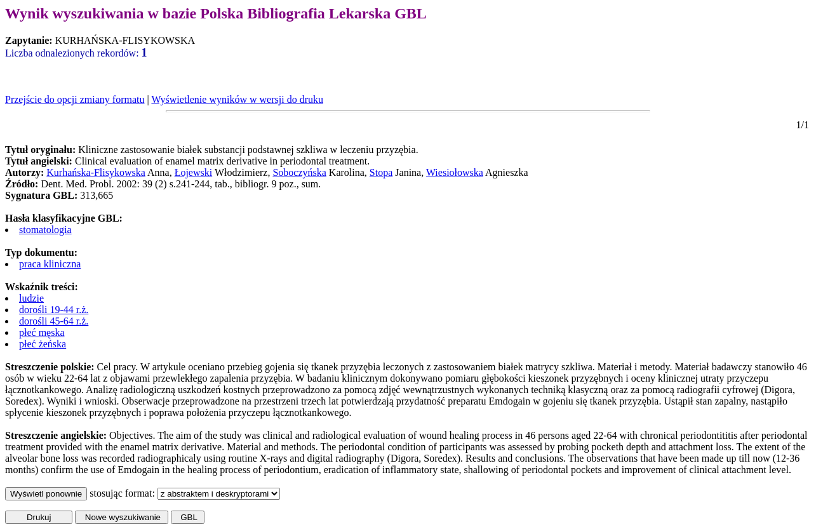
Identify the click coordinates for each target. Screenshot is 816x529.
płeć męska (42, 332)
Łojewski (194, 172)
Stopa (381, 172)
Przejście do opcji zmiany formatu (74, 99)
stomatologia (45, 229)
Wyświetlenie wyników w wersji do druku (237, 99)
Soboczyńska (299, 172)
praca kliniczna (50, 263)
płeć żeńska (42, 343)
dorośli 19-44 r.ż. (53, 309)
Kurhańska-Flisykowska (95, 172)
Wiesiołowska (454, 172)
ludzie (31, 298)
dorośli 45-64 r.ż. (53, 321)
